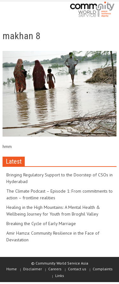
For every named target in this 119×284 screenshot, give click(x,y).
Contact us (77, 268)
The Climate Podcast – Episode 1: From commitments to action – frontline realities (59, 194)
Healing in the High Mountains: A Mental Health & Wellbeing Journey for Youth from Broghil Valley (53, 210)
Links (59, 275)
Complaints (103, 268)
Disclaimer (32, 268)
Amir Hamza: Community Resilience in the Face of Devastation (52, 236)
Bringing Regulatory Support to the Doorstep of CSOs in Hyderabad (59, 178)
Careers (55, 268)
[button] (24, 10)
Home (11, 268)
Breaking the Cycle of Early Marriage (41, 223)
